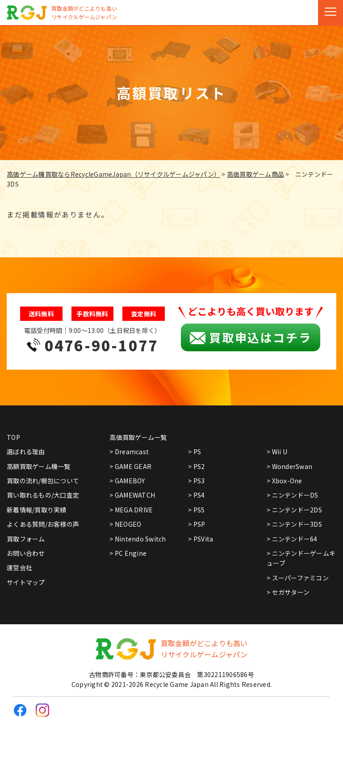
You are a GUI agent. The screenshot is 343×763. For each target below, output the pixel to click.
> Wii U (277, 451)
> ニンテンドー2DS (294, 509)
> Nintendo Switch (137, 538)
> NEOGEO (125, 524)
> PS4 (196, 494)
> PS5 (196, 509)
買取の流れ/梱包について (43, 480)
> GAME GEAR (130, 466)
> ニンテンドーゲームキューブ (301, 558)
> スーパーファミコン (298, 577)
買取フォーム (26, 538)
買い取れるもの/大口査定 (43, 494)
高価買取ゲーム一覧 (138, 437)
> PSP (196, 524)
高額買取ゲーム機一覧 (39, 466)
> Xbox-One (284, 480)
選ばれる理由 (26, 451)
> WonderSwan (289, 466)
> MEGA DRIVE (131, 509)
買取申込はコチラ (250, 337)
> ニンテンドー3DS (294, 524)
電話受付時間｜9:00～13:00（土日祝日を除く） (92, 341)
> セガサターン (288, 592)
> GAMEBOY (127, 480)
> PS (194, 451)
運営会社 (19, 567)
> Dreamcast (129, 451)
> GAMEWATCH (132, 494)
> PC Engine (127, 553)
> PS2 (196, 466)
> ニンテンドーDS (292, 494)
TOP (13, 437)
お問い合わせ (26, 553)
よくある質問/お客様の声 (43, 524)
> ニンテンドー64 (292, 538)
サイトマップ (26, 582)
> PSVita (200, 538)
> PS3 (196, 480)
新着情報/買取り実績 (37, 509)
